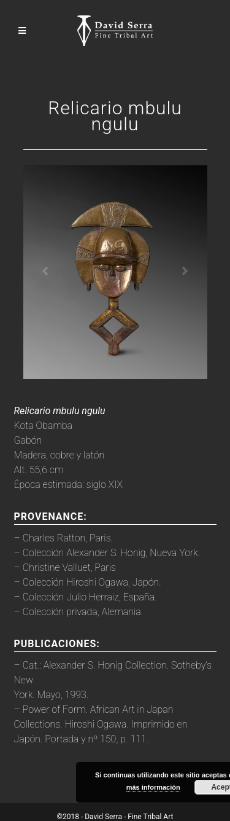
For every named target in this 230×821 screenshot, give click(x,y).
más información (153, 787)
